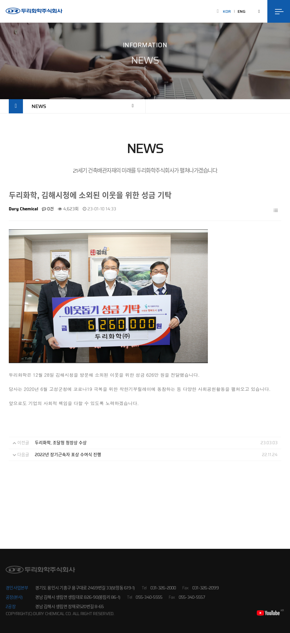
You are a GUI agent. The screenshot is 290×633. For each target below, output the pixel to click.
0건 (48, 209)
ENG (242, 11)
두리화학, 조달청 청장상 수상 (61, 443)
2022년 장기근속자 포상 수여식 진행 (68, 455)
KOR (227, 11)
